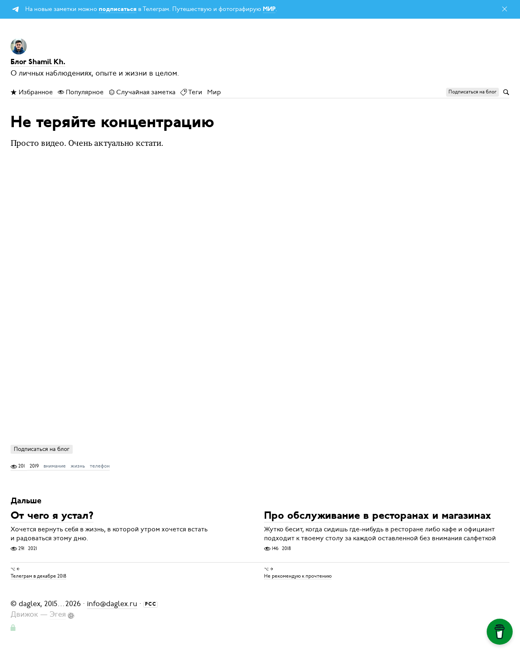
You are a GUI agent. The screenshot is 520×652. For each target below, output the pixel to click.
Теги (191, 92)
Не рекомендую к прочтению (298, 575)
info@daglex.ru (112, 604)
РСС (150, 604)
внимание (54, 466)
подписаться (117, 9)
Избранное (32, 92)
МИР (269, 9)
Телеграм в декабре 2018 (38, 575)
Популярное (81, 92)
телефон (100, 466)
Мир (214, 92)
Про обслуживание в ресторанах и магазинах (377, 516)
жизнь (78, 466)
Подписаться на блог (41, 449)
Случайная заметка (142, 92)
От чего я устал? (52, 516)
